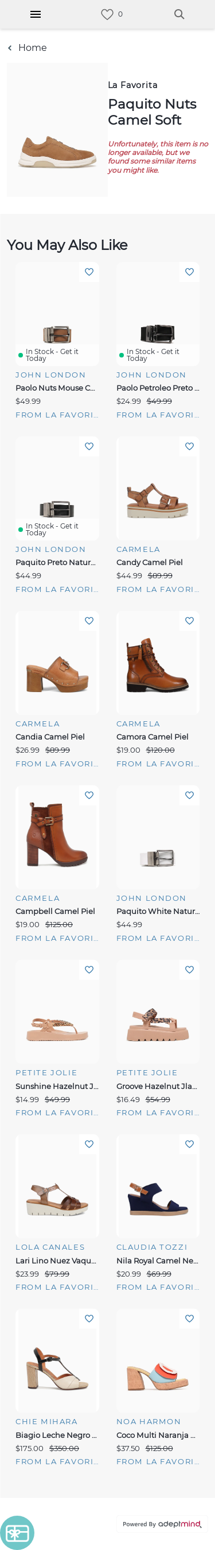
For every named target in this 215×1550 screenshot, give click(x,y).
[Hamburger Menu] (35, 14)
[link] (107, 15)
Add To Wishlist (89, 272)
